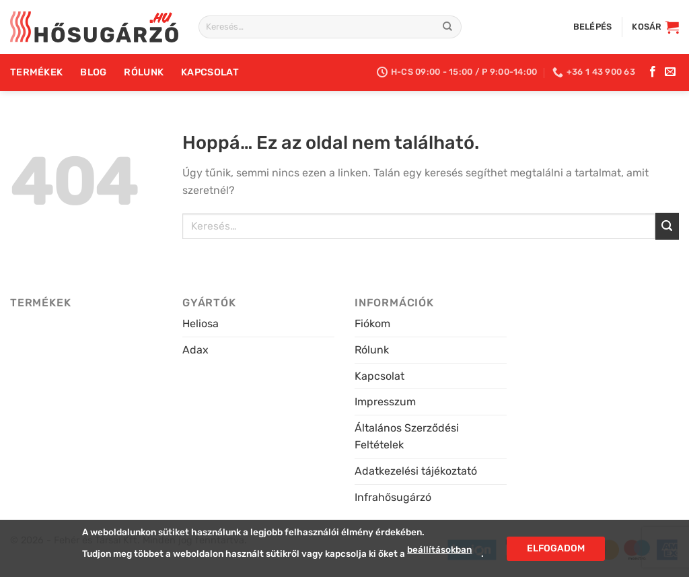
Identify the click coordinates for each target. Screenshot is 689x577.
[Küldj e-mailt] (670, 72)
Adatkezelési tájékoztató (416, 471)
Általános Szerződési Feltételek (407, 436)
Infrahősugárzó (393, 497)
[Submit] (447, 26)
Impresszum (385, 401)
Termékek (36, 72)
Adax (195, 349)
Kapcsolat (210, 72)
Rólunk (144, 72)
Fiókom (372, 323)
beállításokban (439, 549)
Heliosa (200, 323)
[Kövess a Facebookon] (652, 72)
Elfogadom (556, 547)
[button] (592, 27)
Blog (93, 72)
